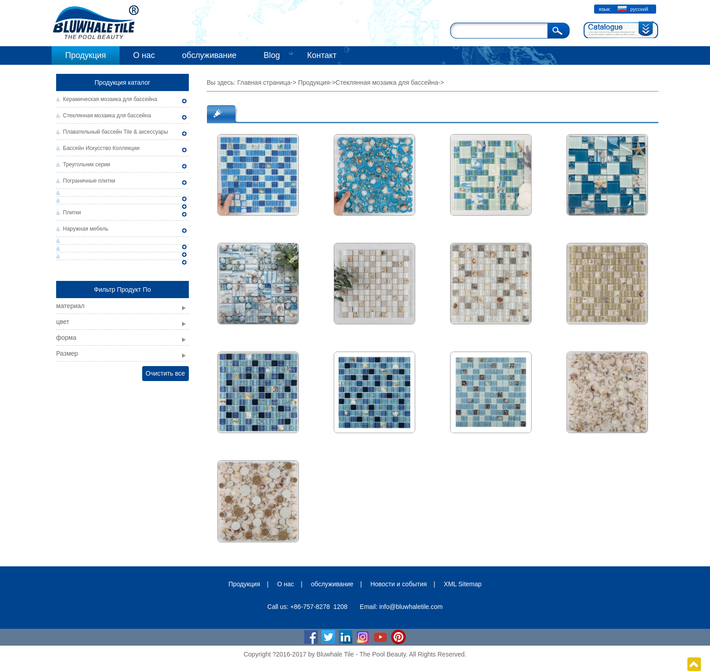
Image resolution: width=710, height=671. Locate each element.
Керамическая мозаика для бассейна (110, 99)
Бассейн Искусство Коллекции (101, 148)
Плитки (72, 212)
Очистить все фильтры (165, 375)
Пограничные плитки (89, 181)
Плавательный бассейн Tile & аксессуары (115, 132)
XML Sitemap (463, 584)
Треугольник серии (86, 164)
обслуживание (209, 55)
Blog (272, 55)
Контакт (321, 55)
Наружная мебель (85, 229)
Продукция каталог (122, 82)
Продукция (85, 55)
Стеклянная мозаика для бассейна (107, 115)
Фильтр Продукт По (122, 289)
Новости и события (398, 584)
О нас (144, 55)
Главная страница (264, 82)
